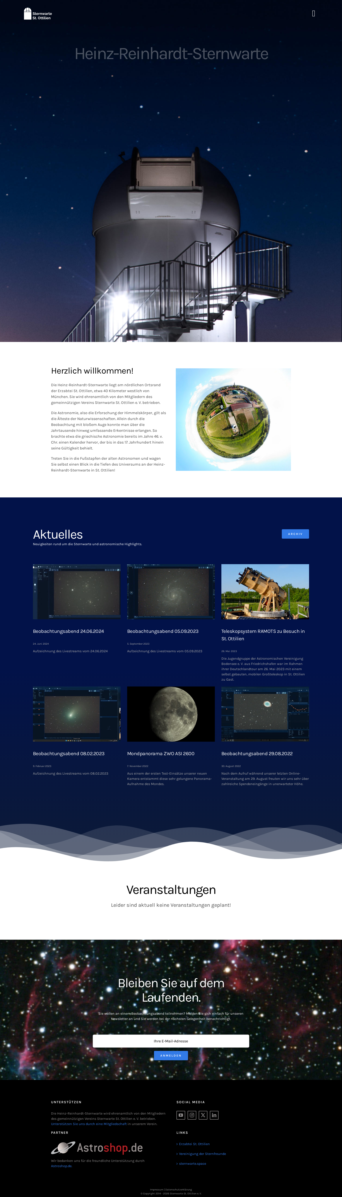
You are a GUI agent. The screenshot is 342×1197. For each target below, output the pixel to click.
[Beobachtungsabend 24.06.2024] (77, 591)
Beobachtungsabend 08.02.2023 (69, 753)
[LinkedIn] (214, 1115)
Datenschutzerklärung (178, 1189)
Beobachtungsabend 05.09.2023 (163, 631)
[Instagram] (192, 1115)
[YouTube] (180, 1115)
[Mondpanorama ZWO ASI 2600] (171, 714)
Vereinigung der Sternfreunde (202, 1154)
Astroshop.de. (61, 1166)
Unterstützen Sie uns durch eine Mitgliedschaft (89, 1124)
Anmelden (171, 1055)
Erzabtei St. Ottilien (194, 1144)
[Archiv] (295, 534)
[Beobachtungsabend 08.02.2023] (77, 714)
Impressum (156, 1189)
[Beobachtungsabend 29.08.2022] (265, 714)
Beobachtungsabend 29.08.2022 (257, 753)
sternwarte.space (192, 1163)
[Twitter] (203, 1115)
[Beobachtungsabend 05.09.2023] (171, 591)
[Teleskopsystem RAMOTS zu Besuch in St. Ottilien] (265, 591)
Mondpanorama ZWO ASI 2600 (161, 753)
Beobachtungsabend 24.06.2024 (68, 631)
